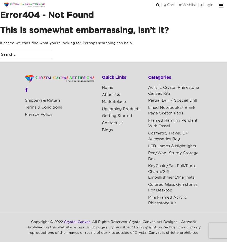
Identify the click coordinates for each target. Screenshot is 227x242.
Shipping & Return (42, 100)
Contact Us (112, 123)
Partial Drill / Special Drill (172, 100)
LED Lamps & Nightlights (172, 146)
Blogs (107, 130)
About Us (111, 95)
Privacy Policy (38, 115)
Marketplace (114, 102)
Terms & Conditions (43, 107)
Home (107, 88)
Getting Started (117, 116)
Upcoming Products (121, 109)
